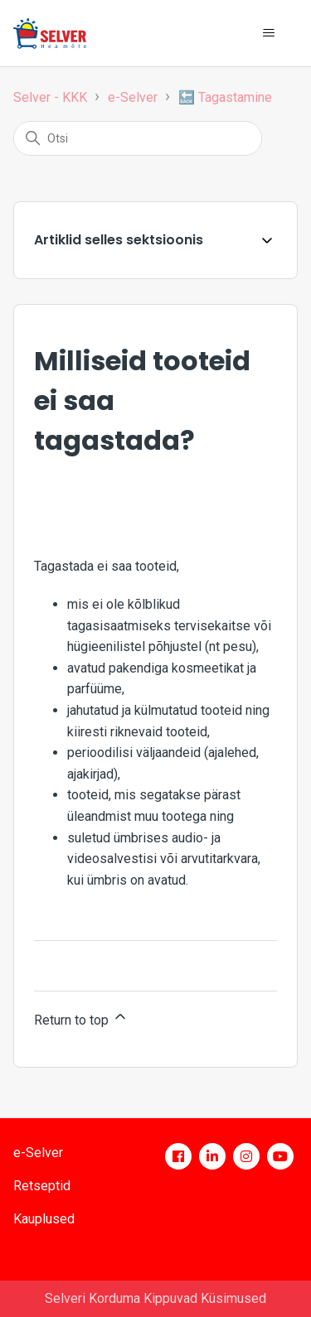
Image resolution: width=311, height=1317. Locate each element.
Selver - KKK (50, 97)
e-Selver (133, 97)
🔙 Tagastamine (225, 97)
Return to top (81, 1018)
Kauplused (44, 1219)
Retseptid (41, 1186)
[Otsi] (137, 138)
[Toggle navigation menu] (268, 33)
